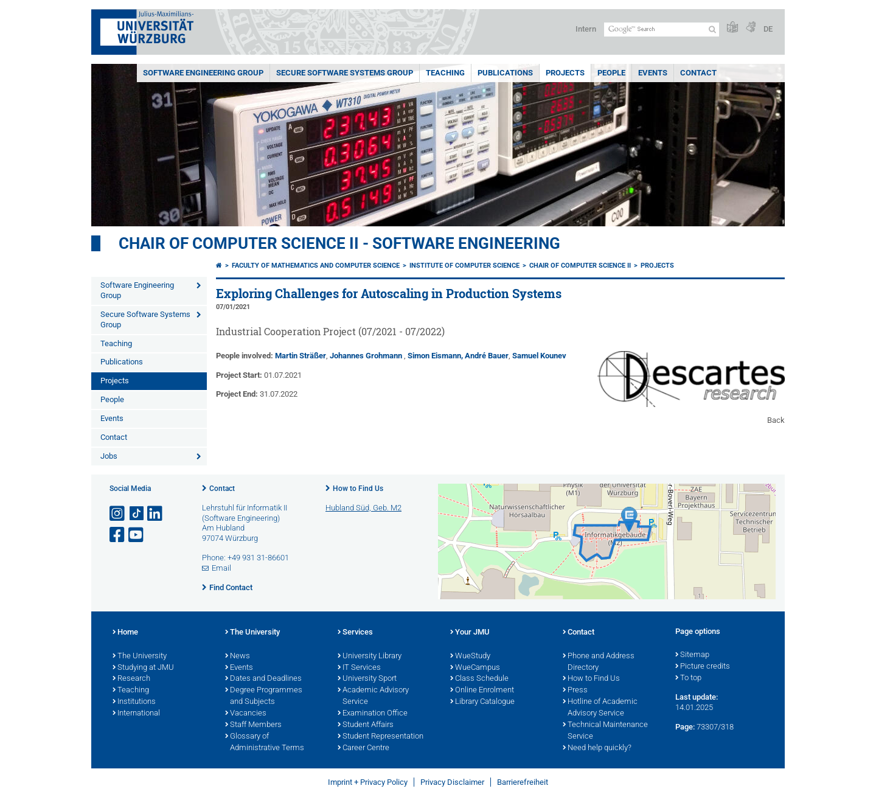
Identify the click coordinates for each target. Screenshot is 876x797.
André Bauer (487, 355)
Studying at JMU (143, 668)
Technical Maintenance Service (605, 731)
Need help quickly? (597, 748)
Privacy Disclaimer (452, 782)
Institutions (134, 702)
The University (140, 656)
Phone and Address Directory (598, 662)
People (611, 72)
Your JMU (470, 632)
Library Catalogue (482, 702)
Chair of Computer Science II (580, 266)
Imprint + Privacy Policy (368, 782)
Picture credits (702, 666)
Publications (505, 72)
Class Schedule (479, 678)
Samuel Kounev (539, 355)
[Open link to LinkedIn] (155, 513)
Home (125, 632)
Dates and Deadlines (263, 678)
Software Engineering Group (203, 72)
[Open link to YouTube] (136, 535)
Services (355, 632)
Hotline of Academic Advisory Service (600, 708)
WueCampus (475, 668)
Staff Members (253, 725)
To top (688, 678)
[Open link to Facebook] (118, 535)
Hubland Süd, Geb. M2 (363, 507)
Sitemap (692, 655)
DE (768, 28)
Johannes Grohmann (366, 355)
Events (652, 72)
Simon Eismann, (435, 355)
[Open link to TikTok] (136, 513)
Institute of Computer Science (464, 266)
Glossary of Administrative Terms (264, 742)
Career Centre (363, 748)
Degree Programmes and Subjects (263, 696)
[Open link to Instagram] (118, 513)
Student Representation (380, 736)
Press (575, 690)
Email (221, 568)
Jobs (108, 456)
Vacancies (245, 713)
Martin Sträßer (300, 355)
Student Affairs (366, 725)
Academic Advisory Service (373, 696)
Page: (685, 726)
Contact (698, 72)
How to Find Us (358, 488)
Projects (565, 72)
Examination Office (373, 713)
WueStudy (470, 656)
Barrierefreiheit (522, 782)
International (136, 713)
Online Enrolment (482, 690)
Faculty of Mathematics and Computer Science (316, 266)
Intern (585, 28)
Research (131, 678)
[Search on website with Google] (661, 30)
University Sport (367, 678)
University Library (369, 656)
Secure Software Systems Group (344, 72)
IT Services (359, 668)
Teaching (445, 72)
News (237, 656)
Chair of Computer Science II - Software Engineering (339, 243)
